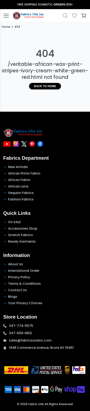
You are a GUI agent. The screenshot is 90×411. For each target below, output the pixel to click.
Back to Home (45, 86)
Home (6, 27)
